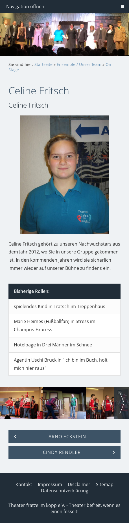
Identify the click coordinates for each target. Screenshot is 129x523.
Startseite (43, 64)
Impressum (50, 484)
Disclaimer (79, 484)
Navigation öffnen (25, 6)
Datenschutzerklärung (64, 491)
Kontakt (24, 484)
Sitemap (104, 484)
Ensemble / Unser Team (79, 64)
